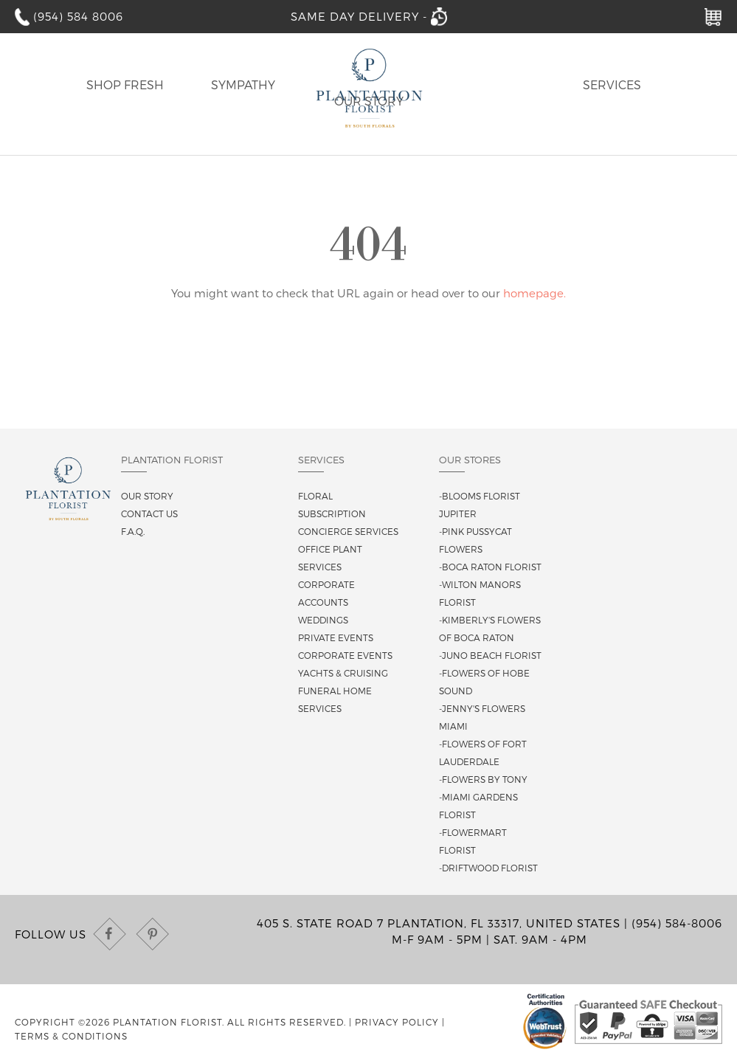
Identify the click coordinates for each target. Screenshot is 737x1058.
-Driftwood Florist (488, 867)
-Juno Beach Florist (490, 655)
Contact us (149, 513)
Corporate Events (345, 655)
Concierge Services (348, 531)
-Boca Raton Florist (490, 566)
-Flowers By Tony (483, 779)
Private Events (335, 637)
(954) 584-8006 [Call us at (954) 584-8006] (677, 923)
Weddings (323, 620)
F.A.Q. (133, 531)
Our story (147, 496)
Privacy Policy (397, 1022)
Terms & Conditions (71, 1036)
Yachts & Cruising (343, 673)
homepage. (534, 293)
